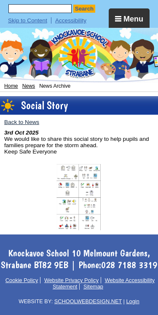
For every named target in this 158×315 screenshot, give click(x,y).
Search (84, 8)
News (28, 86)
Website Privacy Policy (71, 280)
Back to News (21, 122)
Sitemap (93, 286)
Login (132, 301)
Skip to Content (27, 20)
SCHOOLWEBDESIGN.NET (88, 301)
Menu (129, 19)
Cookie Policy (21, 280)
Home (11, 86)
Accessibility (70, 20)
